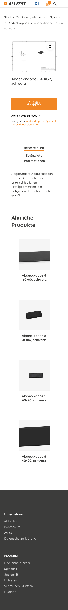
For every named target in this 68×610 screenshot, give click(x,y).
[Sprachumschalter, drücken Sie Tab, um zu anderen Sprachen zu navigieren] (37, 3)
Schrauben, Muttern (18, 586)
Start (7, 17)
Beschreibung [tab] (34, 148)
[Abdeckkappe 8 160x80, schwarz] (34, 254)
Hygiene (10, 592)
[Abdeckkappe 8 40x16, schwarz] (34, 315)
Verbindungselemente (30, 17)
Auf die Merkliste (34, 103)
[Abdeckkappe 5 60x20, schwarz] (34, 375)
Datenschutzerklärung (20, 538)
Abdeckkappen (19, 23)
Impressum (12, 527)
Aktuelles (10, 521)
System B (11, 574)
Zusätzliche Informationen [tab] (34, 158)
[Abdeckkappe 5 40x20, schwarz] (34, 435)
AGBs (8, 532)
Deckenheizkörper (17, 563)
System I (55, 17)
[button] (50, 47)
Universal (11, 580)
